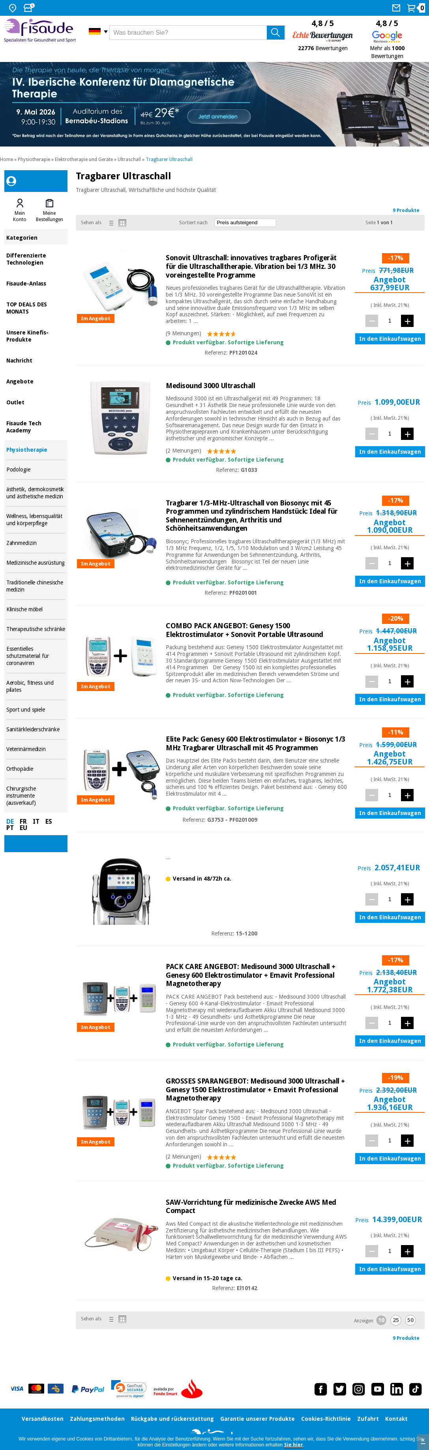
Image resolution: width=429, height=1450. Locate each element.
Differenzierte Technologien (36, 258)
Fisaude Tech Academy (36, 426)
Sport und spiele (36, 709)
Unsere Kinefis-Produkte (36, 335)
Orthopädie (36, 769)
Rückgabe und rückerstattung (172, 1419)
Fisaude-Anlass (36, 282)
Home (6, 159)
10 (381, 1320)
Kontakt (396, 1419)
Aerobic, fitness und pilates (36, 686)
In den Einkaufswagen (390, 339)
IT (36, 821)
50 (410, 1320)
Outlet (36, 401)
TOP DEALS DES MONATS (36, 307)
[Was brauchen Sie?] (197, 32)
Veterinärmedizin (36, 749)
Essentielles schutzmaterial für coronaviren (36, 656)
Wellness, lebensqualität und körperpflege (36, 520)
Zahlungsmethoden (97, 1419)
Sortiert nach (193, 222)
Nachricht (36, 359)
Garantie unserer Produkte (257, 1419)
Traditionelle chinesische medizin (36, 586)
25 (396, 1320)
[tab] (20, 210)
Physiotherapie (34, 159)
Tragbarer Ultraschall (169, 159)
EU (23, 828)
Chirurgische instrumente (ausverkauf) (36, 796)
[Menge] (390, 320)
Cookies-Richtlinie (326, 1419)
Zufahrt (368, 1419)
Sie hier (293, 1445)
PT (10, 828)
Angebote (36, 380)
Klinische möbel (36, 609)
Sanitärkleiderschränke (36, 729)
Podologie (36, 469)
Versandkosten (43, 1419)
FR (23, 821)
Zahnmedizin (36, 543)
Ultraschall (129, 159)
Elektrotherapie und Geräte (84, 159)
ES (48, 821)
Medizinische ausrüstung (36, 563)
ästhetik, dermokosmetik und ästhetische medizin (36, 493)
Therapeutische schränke (36, 629)
